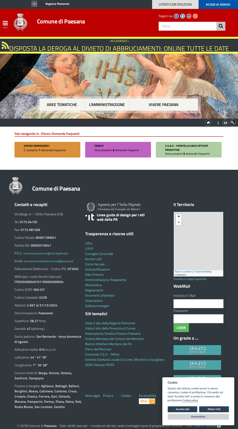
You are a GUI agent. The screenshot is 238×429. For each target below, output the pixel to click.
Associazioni (94, 300)
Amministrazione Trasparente (105, 279)
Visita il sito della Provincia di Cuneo (110, 328)
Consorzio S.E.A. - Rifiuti (102, 354)
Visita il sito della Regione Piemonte (110, 323)
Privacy (108, 395)
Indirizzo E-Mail (184, 295)
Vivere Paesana (163, 104)
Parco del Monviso (98, 349)
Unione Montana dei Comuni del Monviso (114, 338)
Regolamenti (94, 290)
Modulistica (93, 284)
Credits (126, 395)
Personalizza (198, 416)
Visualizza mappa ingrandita (190, 279)
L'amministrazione (107, 104)
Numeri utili (93, 258)
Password (180, 310)
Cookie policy (190, 400)
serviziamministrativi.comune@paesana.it (48, 261)
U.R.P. (89, 248)
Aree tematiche (62, 104)
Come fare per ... (96, 264)
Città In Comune (204, 425)
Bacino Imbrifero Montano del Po (108, 343)
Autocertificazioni (97, 269)
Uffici (89, 243)
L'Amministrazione (116, 122)
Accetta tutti (182, 409)
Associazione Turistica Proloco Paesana (112, 333)
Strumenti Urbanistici (100, 295)
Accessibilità (147, 395)
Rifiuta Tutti (214, 409)
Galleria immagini (97, 305)
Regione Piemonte (57, 3)
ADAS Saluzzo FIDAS (99, 364)
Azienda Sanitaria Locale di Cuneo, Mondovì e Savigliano (125, 359)
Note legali (92, 395)
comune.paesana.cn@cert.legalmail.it (46, 253)
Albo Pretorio (94, 274)
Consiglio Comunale (99, 253)
